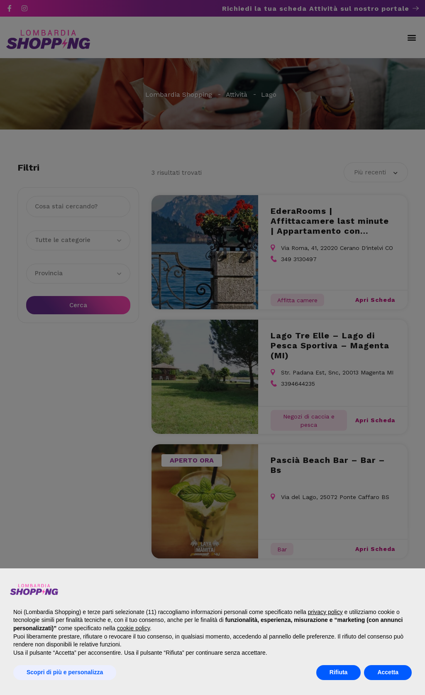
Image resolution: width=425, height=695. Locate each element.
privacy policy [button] (325, 612)
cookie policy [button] (133, 628)
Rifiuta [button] (339, 672)
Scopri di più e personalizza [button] (65, 672)
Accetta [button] (387, 672)
